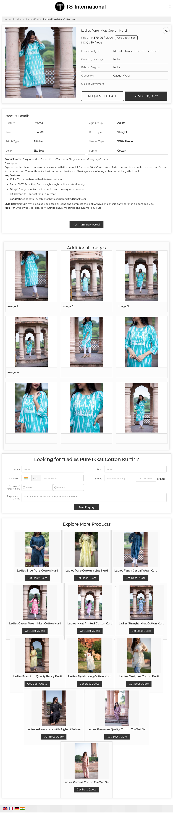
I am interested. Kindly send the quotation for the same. (94, 497)
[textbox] (146, 478)
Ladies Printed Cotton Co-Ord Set (86, 782)
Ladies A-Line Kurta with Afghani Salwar (54, 729)
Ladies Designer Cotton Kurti (139, 676)
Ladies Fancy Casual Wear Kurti (135, 570)
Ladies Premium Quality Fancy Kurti (37, 676)
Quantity (98, 478)
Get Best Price (126, 37)
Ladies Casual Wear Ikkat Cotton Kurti (35, 623)
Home (7, 19)
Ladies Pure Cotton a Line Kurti (86, 570)
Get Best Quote (37, 578)
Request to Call (102, 96)
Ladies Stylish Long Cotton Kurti (89, 676)
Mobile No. (14, 478)
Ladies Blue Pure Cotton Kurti (37, 570)
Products (18, 19)
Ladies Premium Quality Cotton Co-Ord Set (116, 729)
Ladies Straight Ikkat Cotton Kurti (141, 623)
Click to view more (92, 83)
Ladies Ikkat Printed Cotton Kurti (89, 623)
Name (17, 469)
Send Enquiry (146, 96)
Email (100, 469)
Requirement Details (13, 497)
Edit (161, 479)
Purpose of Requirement (13, 487)
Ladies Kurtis (33, 19)
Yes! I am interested (86, 224)
